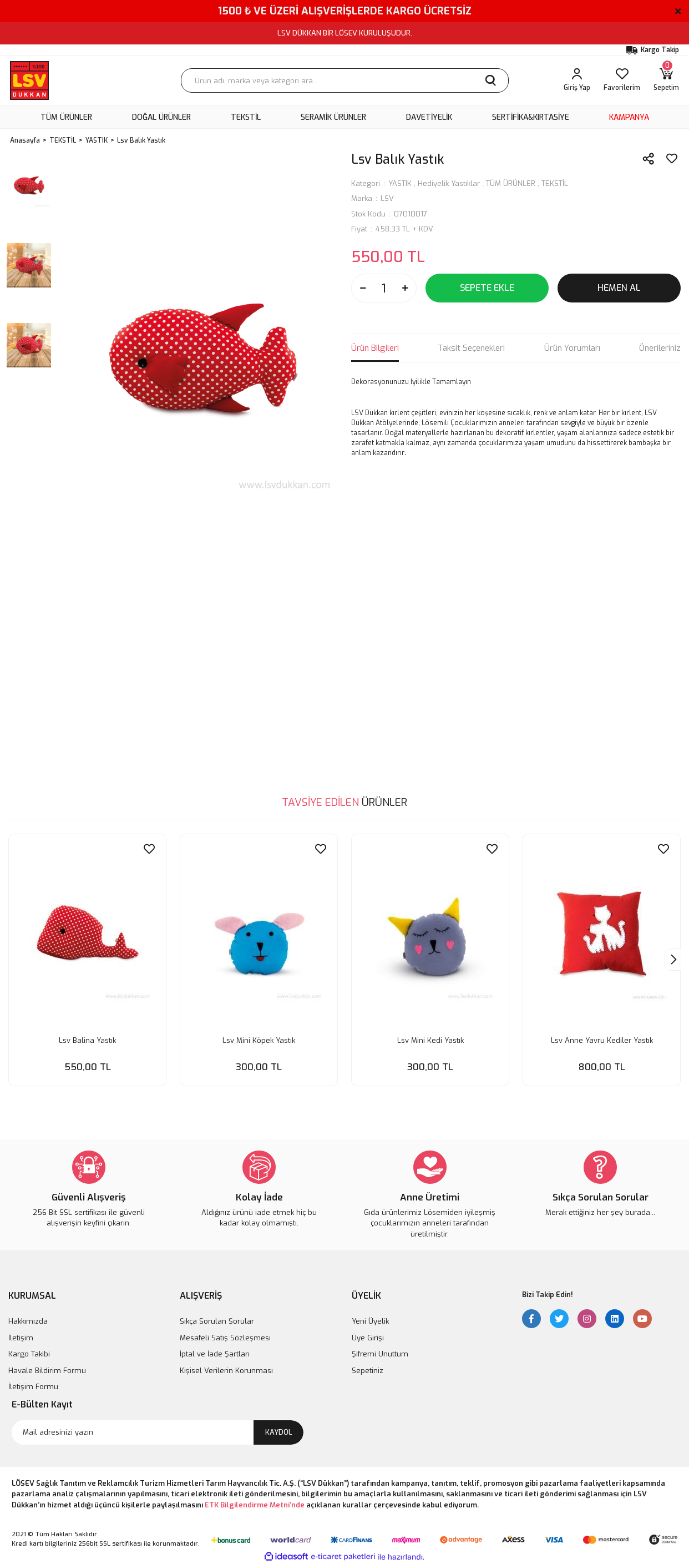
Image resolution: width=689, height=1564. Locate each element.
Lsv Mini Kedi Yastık (430, 1038)
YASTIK (400, 183)
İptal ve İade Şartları (215, 1353)
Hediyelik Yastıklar (449, 183)
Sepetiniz (367, 1369)
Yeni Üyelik (370, 1320)
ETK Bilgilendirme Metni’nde (255, 1503)
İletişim (20, 1336)
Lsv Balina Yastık (87, 1038)
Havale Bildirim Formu (47, 1369)
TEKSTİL (554, 183)
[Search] (345, 80)
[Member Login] (577, 80)
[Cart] (666, 80)
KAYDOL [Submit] (278, 1431)
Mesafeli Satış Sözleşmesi (225, 1336)
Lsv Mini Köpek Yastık (258, 1038)
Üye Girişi (368, 1336)
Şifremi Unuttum (380, 1353)
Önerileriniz (660, 348)
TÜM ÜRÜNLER (510, 183)
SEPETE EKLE (487, 288)
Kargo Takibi (29, 1353)
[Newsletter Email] (157, 1431)
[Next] (673, 960)
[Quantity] (384, 288)
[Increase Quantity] (405, 288)
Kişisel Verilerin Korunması (226, 1369)
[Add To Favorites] (672, 158)
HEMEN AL (619, 288)
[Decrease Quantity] (363, 288)
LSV (387, 198)
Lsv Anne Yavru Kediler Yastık (602, 1038)
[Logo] (29, 80)
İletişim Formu (33, 1386)
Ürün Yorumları (572, 348)
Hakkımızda (28, 1320)
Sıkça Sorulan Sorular (217, 1320)
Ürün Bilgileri (375, 348)
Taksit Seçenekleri (471, 348)
